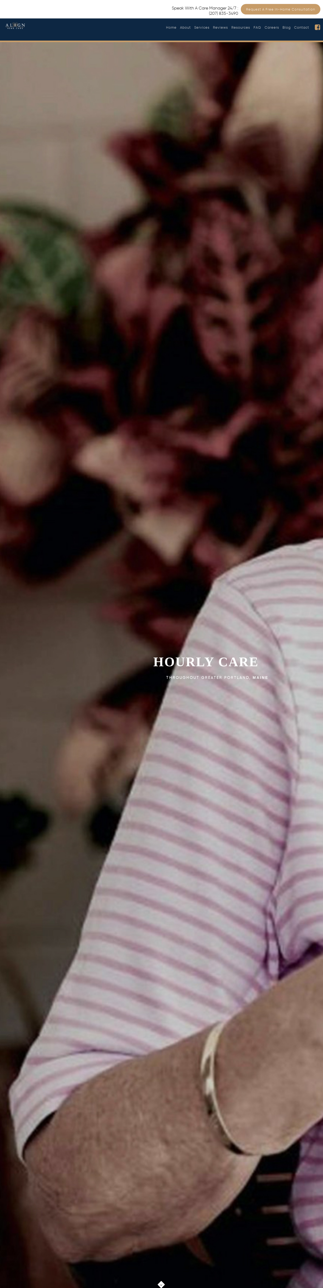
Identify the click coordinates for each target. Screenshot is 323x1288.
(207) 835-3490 (223, 13)
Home (171, 27)
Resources (240, 27)
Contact (301, 27)
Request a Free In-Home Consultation (280, 9)
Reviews (220, 27)
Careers (272, 27)
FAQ (257, 27)
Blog (286, 27)
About (185, 27)
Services (201, 27)
